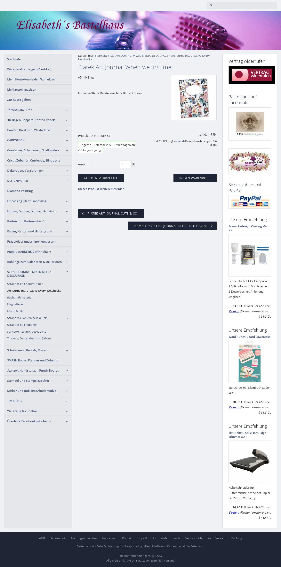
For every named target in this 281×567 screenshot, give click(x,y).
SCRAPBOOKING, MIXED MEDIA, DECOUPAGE (29, 273)
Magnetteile (15, 304)
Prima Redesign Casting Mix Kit (248, 228)
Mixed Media (15, 311)
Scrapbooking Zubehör (22, 325)
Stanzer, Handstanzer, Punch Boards (33, 370)
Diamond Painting (20, 191)
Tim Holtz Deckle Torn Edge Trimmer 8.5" (247, 435)
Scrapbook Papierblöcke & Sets (27, 318)
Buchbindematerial (19, 297)
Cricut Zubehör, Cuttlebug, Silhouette (33, 160)
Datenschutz (58, 538)
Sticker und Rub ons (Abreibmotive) (32, 391)
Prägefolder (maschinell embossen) (32, 241)
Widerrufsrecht (171, 538)
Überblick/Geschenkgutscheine (29, 421)
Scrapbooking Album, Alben (25, 284)
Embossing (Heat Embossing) (27, 201)
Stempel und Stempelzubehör (28, 380)
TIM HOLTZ (15, 401)
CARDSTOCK (16, 140)
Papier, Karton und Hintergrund (29, 231)
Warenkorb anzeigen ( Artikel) (29, 69)
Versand (179, 141)
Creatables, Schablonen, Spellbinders (33, 150)
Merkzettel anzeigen (21, 89)
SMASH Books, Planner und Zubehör (33, 360)
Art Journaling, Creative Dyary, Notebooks (34, 290)
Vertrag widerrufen (198, 538)
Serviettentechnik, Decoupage (26, 331)
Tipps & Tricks (146, 538)
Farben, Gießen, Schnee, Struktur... (32, 211)
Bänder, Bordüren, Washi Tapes (29, 130)
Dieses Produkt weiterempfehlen (101, 189)
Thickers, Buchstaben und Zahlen (29, 338)
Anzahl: (83, 164)
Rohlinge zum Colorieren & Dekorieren (34, 262)
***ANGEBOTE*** (19, 110)
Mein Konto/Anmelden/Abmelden (31, 79)
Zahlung (236, 538)
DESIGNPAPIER (17, 181)
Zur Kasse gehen (19, 100)
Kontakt (127, 538)
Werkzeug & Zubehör (22, 411)
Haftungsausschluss (84, 538)
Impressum (109, 538)
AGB (42, 538)
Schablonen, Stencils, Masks (27, 350)
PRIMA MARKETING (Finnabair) (29, 251)
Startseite (14, 59)
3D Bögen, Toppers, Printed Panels (31, 120)
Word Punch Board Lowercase (249, 337)
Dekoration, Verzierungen (25, 170)
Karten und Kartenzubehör (26, 221)
